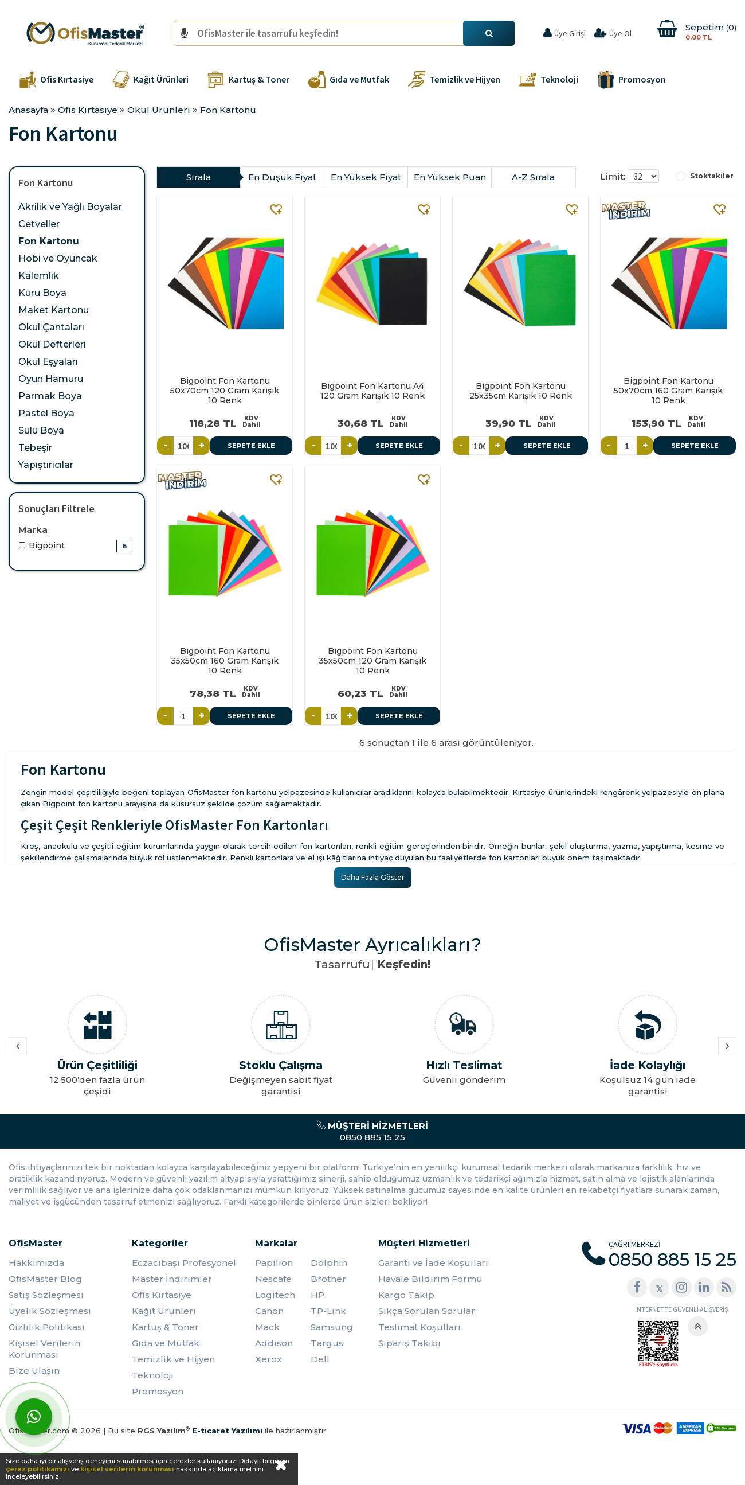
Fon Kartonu (48, 241)
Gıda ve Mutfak (165, 1343)
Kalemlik (38, 275)
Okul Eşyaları (48, 361)
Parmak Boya (50, 396)
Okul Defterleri (52, 344)
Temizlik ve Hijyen (173, 1359)
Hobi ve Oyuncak (57, 258)
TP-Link (328, 1310)
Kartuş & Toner (165, 1327)
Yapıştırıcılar (45, 464)
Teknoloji (153, 1375)
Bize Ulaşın (34, 1370)
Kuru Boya (42, 292)
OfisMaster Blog (45, 1278)
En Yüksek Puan (450, 177)
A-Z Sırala (533, 177)
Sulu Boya (41, 430)
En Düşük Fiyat (282, 177)
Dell (320, 1359)
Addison (274, 1343)
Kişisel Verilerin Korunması (44, 1349)
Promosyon (157, 1391)
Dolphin (329, 1262)
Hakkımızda (36, 1262)
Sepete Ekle (251, 446)
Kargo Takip (406, 1294)
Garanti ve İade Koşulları (433, 1262)
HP (317, 1294)
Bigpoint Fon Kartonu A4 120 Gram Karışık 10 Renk (372, 391)
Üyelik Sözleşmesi (50, 1310)
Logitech (275, 1294)
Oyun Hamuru (50, 378)
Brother (328, 1278)
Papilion (274, 1262)
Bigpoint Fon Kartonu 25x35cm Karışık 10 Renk (520, 391)
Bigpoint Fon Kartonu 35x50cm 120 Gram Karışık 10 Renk (372, 661)
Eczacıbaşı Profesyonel (184, 1262)
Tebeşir (35, 447)
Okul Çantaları (51, 327)
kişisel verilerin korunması (127, 1469)
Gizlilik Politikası (47, 1327)
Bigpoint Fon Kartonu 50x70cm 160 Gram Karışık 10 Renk (668, 391)
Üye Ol (620, 33)
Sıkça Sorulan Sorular (426, 1310)
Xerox (268, 1359)
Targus (327, 1343)
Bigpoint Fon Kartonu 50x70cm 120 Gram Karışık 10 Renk (224, 391)
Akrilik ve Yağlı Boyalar (70, 206)
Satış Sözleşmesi (46, 1294)
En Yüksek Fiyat (366, 177)
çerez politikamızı (37, 1469)
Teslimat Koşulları (419, 1327)
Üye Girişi (570, 33)
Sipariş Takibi (409, 1343)
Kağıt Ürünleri (164, 1310)
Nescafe (273, 1278)
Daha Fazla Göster (373, 877)
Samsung (332, 1327)
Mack (267, 1327)
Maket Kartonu (53, 310)
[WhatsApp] (33, 1416)
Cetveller (39, 224)
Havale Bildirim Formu (430, 1278)
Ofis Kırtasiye (161, 1294)
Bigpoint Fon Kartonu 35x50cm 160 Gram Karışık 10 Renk (225, 661)
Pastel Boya (46, 413)
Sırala (198, 177)
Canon (269, 1310)
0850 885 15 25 (372, 1131)
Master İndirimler (172, 1278)
